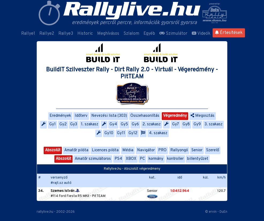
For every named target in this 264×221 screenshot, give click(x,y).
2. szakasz (151, 124)
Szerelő (212, 150)
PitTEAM (98, 196)
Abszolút (53, 150)
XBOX (131, 158)
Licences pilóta (105, 150)
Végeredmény (175, 115)
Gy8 (186, 124)
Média (127, 150)
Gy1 (52, 124)
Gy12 (133, 133)
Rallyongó (179, 150)
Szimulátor (173, 33)
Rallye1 (28, 33)
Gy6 (135, 124)
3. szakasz (213, 124)
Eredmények (60, 115)
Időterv (81, 115)
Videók (201, 33)
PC (142, 158)
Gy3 (73, 124)
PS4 (118, 158)
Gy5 (124, 124)
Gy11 (121, 133)
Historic (85, 33)
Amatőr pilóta (76, 150)
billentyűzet (197, 158)
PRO (162, 150)
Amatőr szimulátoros (93, 158)
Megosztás (202, 115)
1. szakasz (89, 124)
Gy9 (197, 124)
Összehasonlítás (144, 115)
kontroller (175, 158)
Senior (196, 150)
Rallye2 (46, 33)
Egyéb (149, 33)
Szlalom (131, 33)
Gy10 (108, 133)
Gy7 (175, 124)
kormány (156, 158)
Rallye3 (65, 33)
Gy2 (63, 124)
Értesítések (229, 33)
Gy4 (113, 124)
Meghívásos (108, 33)
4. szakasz (158, 133)
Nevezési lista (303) (109, 115)
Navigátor (146, 150)
